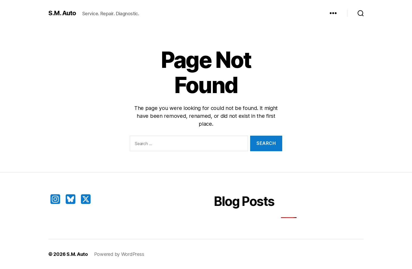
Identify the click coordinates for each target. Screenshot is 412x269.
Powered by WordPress (119, 254)
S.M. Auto (62, 13)
